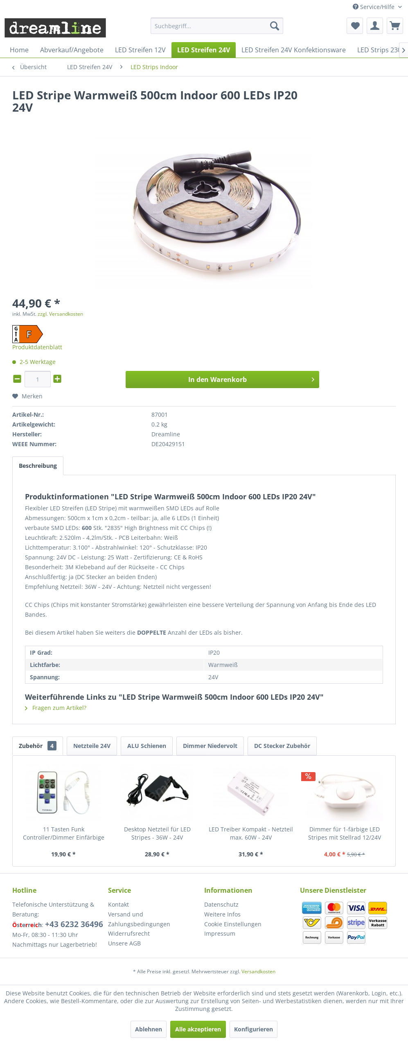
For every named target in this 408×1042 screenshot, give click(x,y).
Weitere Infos (222, 914)
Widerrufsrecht (129, 933)
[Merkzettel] (355, 26)
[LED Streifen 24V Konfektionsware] (294, 50)
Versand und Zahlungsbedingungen (139, 919)
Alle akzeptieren (198, 1029)
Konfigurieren (253, 1029)
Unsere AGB (124, 943)
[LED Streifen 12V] (140, 50)
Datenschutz (221, 904)
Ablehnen (148, 1029)
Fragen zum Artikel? (55, 708)
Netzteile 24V (91, 746)
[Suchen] (274, 26)
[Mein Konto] (375, 26)
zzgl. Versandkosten (60, 313)
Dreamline (165, 434)
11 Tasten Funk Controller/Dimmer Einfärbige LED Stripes (63, 833)
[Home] (19, 50)
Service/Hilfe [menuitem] (374, 7)
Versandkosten (258, 971)
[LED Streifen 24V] (203, 50)
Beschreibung (38, 465)
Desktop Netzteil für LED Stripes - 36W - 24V (157, 833)
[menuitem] (217, 26)
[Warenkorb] (395, 26)
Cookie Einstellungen (232, 924)
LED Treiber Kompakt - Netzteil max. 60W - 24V (251, 833)
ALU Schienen (146, 746)
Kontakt (118, 904)
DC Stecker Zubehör (282, 746)
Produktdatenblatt (37, 347)
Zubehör (37, 746)
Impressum (219, 933)
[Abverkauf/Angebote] (71, 50)
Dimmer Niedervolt (210, 746)
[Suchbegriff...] (217, 26)
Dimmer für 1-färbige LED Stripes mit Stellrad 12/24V (344, 833)
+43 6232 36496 (74, 924)
